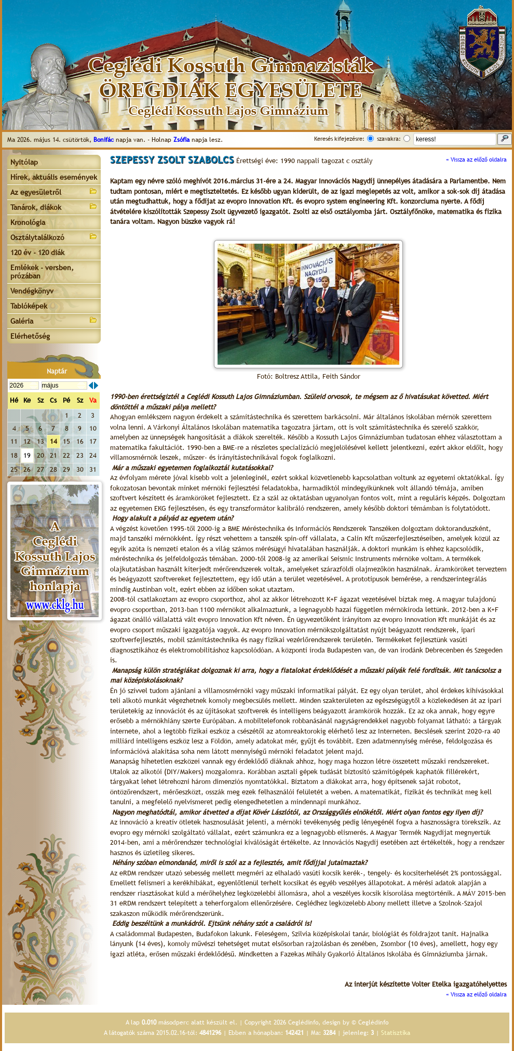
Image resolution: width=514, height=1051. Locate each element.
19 (27, 455)
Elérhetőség (30, 336)
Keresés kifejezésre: (339, 139)
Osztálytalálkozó (54, 237)
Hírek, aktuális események (53, 177)
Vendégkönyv (31, 291)
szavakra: (389, 139)
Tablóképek (28, 306)
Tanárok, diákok (54, 206)
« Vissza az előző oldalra (476, 159)
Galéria (54, 320)
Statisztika (395, 1032)
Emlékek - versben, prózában (42, 271)
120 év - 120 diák (37, 252)
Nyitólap (24, 162)
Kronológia (27, 222)
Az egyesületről (54, 191)
